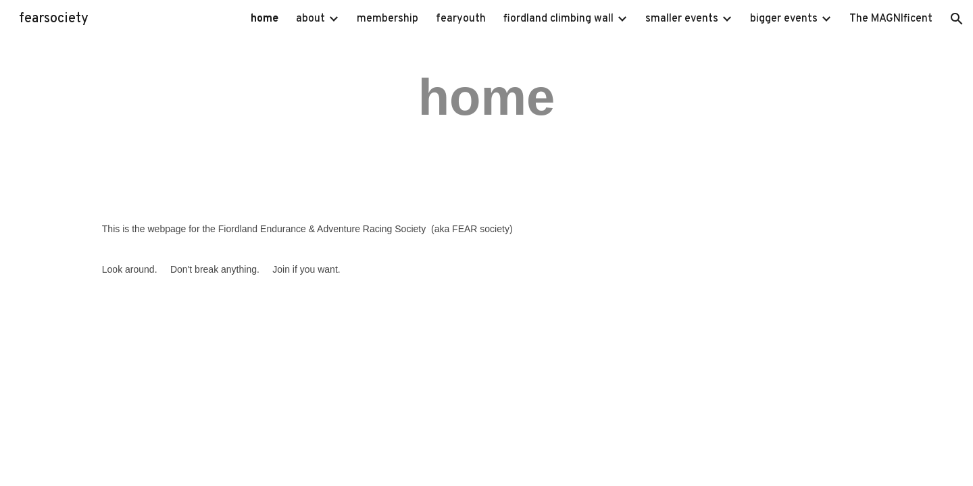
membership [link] (387, 19)
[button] (957, 19)
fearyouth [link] (461, 19)
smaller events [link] (681, 19)
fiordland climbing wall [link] (558, 19)
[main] (486, 96)
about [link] (310, 19)
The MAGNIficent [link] (890, 19)
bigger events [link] (784, 19)
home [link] (264, 19)
